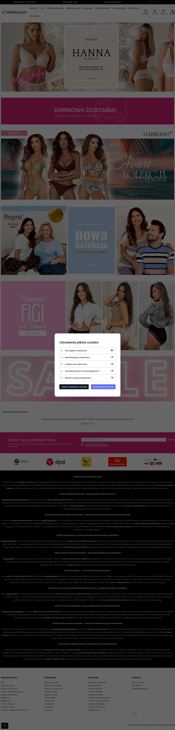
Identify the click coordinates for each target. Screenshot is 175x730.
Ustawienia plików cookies (78, 342)
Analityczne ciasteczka (76, 364)
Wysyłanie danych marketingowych (82, 371)
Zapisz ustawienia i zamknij (74, 386)
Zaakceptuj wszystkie (103, 386)
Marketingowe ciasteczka (77, 357)
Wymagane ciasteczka (76, 350)
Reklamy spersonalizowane (78, 378)
